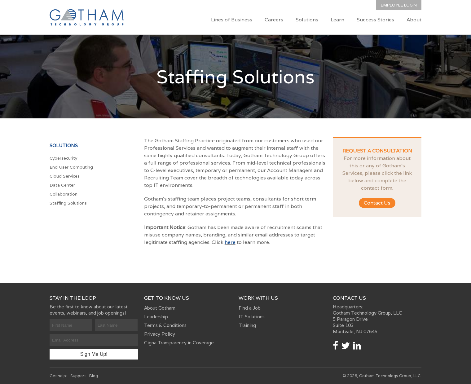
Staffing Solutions (68, 203)
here (230, 242)
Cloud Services (65, 176)
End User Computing (71, 167)
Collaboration (63, 194)
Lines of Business (231, 19)
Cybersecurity (63, 158)
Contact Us (377, 203)
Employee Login (399, 5)
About (414, 19)
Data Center (62, 185)
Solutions (307, 19)
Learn (337, 19)
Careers (274, 19)
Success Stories (375, 19)
